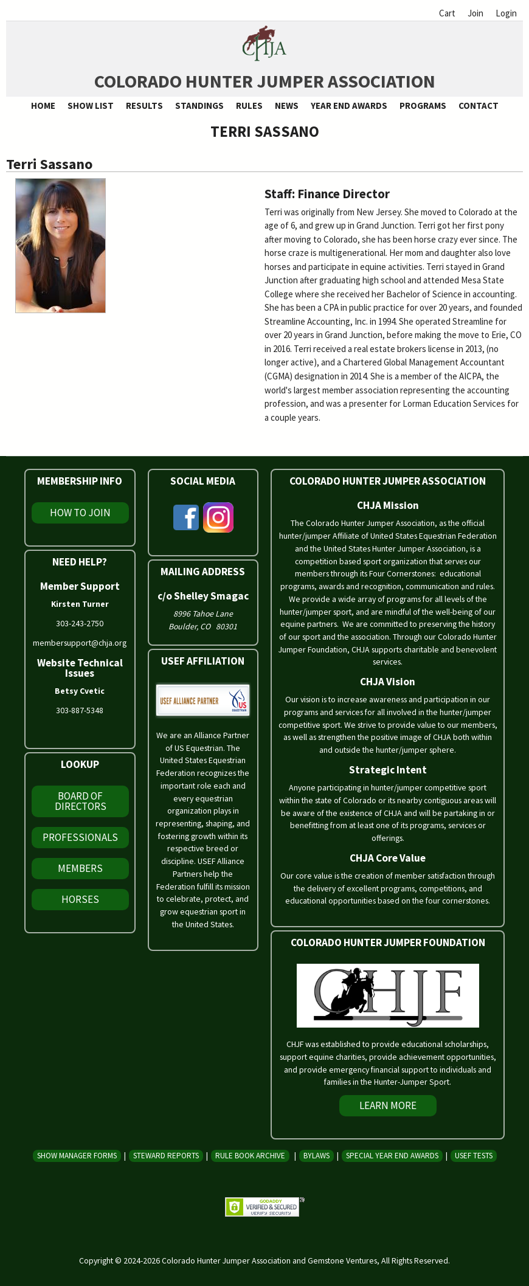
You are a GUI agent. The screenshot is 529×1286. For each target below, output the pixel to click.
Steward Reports (166, 1155)
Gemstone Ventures (342, 1260)
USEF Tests (474, 1155)
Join (475, 13)
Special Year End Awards (392, 1155)
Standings (199, 105)
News (287, 105)
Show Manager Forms (77, 1155)
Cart (447, 13)
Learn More (388, 1105)
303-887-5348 (79, 710)
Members (80, 868)
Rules (249, 105)
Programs (422, 105)
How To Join (80, 512)
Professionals (80, 837)
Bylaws (316, 1155)
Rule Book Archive (250, 1155)
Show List (90, 105)
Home (43, 105)
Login (506, 13)
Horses (80, 899)
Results (144, 105)
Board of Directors (80, 801)
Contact (478, 105)
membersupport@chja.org (79, 642)
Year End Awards (349, 105)
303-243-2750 (79, 623)
